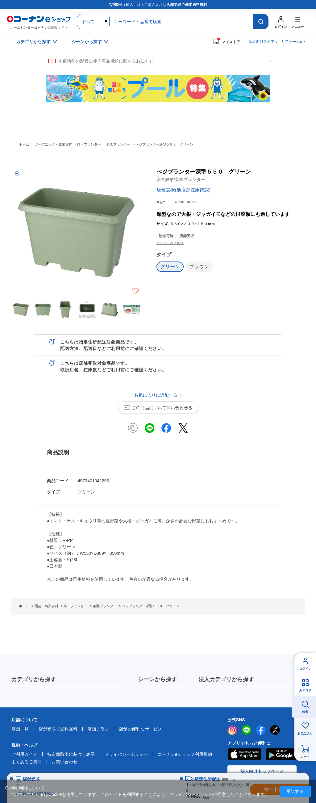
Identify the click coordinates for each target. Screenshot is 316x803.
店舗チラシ (98, 729)
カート (305, 756)
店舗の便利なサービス (140, 729)
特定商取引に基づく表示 (71, 754)
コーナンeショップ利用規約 (185, 754)
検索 (305, 712)
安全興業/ (180, 179)
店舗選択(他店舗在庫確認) (183, 189)
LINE (247, 730)
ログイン (305, 668)
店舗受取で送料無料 (58, 729)
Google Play (286, 754)
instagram (232, 730)
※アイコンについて (170, 243)
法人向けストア (262, 41)
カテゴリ (305, 690)
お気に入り (305, 733)
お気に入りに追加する (135, 291)
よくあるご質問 (26, 762)
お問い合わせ (64, 762)
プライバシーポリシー (126, 754)
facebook (261, 730)
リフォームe (291, 41)
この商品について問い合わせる (162, 407)
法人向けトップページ (262, 771)
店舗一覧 (20, 729)
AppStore (244, 754)
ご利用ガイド (24, 754)
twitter (275, 730)
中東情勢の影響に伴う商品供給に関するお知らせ (99, 61)
